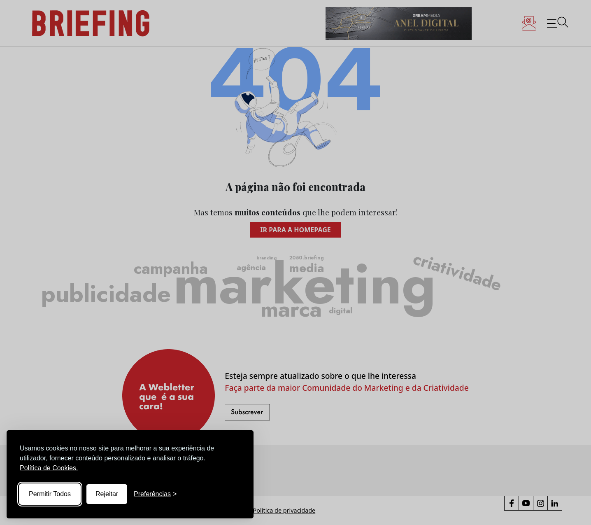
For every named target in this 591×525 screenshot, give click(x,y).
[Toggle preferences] (155, 494)
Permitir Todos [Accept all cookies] (50, 493)
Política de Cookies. (49, 467)
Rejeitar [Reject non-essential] (106, 493)
